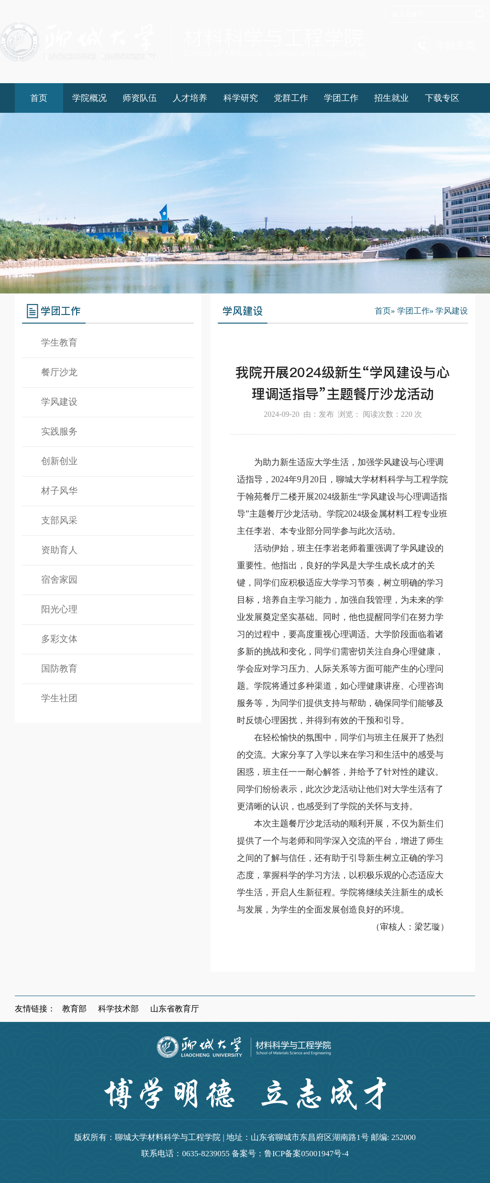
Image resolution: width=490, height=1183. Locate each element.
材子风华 (59, 491)
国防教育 (59, 668)
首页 (38, 98)
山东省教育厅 (174, 1008)
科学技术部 (118, 1008)
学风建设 (59, 402)
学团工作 (341, 98)
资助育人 (59, 550)
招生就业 (391, 98)
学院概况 (89, 98)
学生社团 (59, 698)
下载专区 (442, 98)
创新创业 (59, 461)
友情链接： (35, 1008)
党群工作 (291, 98)
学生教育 (59, 342)
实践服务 (59, 431)
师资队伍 (139, 98)
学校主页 (445, 45)
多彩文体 (59, 639)
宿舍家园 (59, 580)
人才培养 (190, 98)
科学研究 (240, 98)
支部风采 (59, 520)
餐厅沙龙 (59, 372)
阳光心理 (59, 609)
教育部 (74, 1008)
